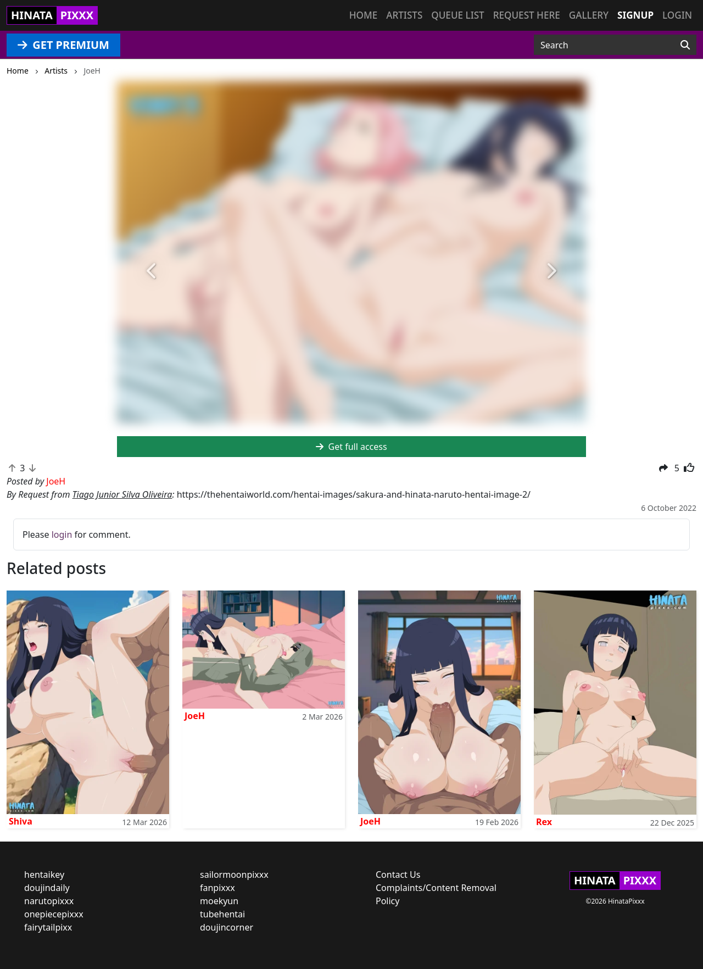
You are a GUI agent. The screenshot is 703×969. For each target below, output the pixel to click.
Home (363, 15)
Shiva (20, 821)
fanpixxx (217, 888)
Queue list (457, 15)
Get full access (351, 447)
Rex (544, 822)
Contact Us (398, 874)
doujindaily (47, 888)
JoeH (195, 716)
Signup (635, 15)
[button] (152, 271)
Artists (404, 15)
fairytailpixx (48, 927)
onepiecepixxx (53, 914)
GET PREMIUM (63, 44)
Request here (526, 15)
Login (677, 15)
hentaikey (44, 874)
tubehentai (222, 914)
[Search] (685, 45)
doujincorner (226, 927)
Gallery (589, 15)
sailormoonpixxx (234, 874)
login (62, 534)
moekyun (219, 901)
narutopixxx (49, 901)
